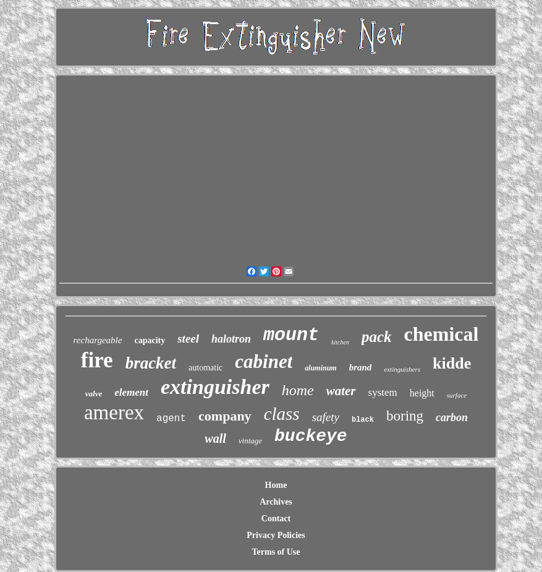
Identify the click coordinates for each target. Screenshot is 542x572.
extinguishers (402, 369)
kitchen (340, 342)
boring (404, 416)
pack (377, 336)
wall (215, 438)
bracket (150, 363)
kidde (452, 363)
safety (325, 417)
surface (457, 395)
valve (93, 393)
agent (171, 418)
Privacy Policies (276, 535)
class (282, 414)
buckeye (310, 436)
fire (97, 360)
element (131, 392)
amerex (114, 412)
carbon (452, 417)
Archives (276, 501)
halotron (231, 339)
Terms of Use (276, 552)
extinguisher (215, 386)
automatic (205, 367)
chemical (441, 334)
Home (276, 485)
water (341, 390)
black (363, 420)
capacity (149, 340)
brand (360, 367)
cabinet (263, 361)
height (422, 393)
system (382, 392)
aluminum (320, 368)
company (225, 416)
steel (188, 338)
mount (291, 335)
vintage (250, 440)
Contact (275, 518)
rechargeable (98, 340)
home (298, 390)
